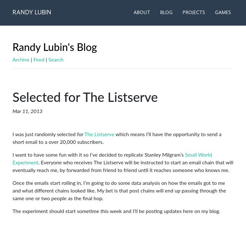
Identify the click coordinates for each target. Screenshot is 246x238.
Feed (38, 59)
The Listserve (99, 134)
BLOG (166, 12)
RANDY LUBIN (31, 13)
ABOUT (142, 12)
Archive (20, 59)
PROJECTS (194, 12)
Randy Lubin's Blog (54, 47)
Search (55, 59)
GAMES (223, 12)
